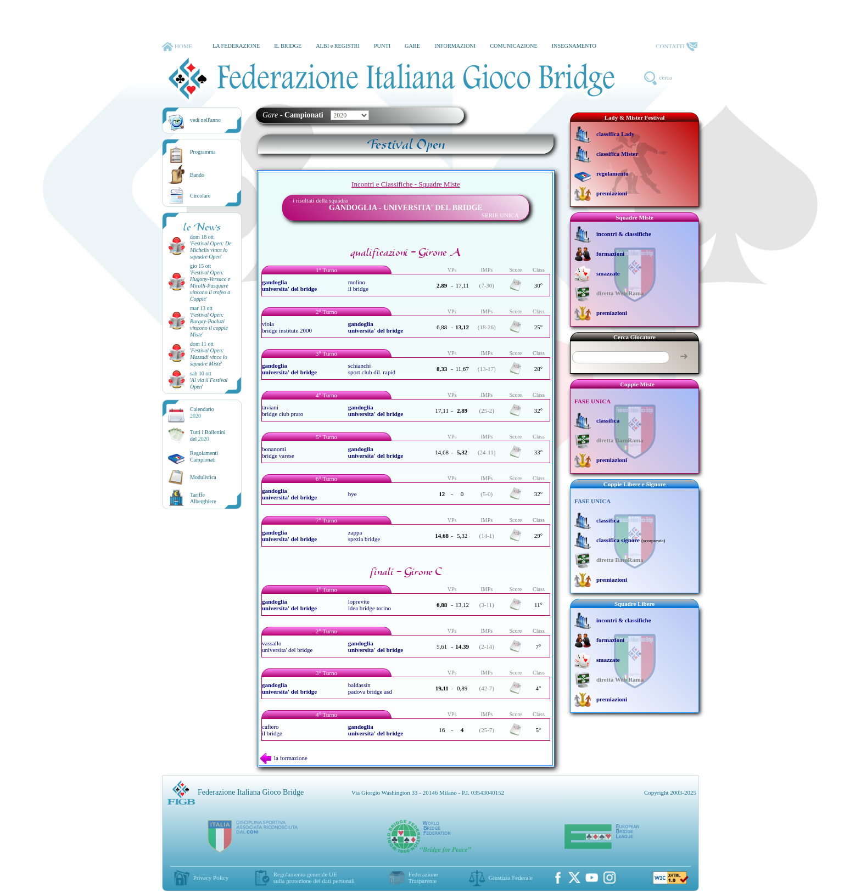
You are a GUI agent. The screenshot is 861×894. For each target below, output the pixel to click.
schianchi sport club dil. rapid (371, 368)
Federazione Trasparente (423, 877)
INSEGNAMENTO (574, 46)
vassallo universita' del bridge (287, 646)
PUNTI (382, 46)
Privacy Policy (210, 877)
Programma (203, 152)
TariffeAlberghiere (203, 498)
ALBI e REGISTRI (338, 46)
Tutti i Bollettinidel (208, 435)
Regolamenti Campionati (204, 456)
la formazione (284, 758)
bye (352, 494)
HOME (177, 46)
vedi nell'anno (205, 120)
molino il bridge (358, 285)
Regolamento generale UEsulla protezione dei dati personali (314, 877)
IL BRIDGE (287, 46)
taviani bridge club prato (282, 410)
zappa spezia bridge (364, 535)
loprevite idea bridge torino (369, 604)
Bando (197, 175)
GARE (412, 46)
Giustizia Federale (511, 877)
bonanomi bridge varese (278, 452)
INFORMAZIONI (455, 46)
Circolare (200, 196)
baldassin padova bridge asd (370, 688)
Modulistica (203, 477)
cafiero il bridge (272, 729)
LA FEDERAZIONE (236, 46)
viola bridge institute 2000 (287, 327)
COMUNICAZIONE (514, 46)
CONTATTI (676, 46)
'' (211, 250)
